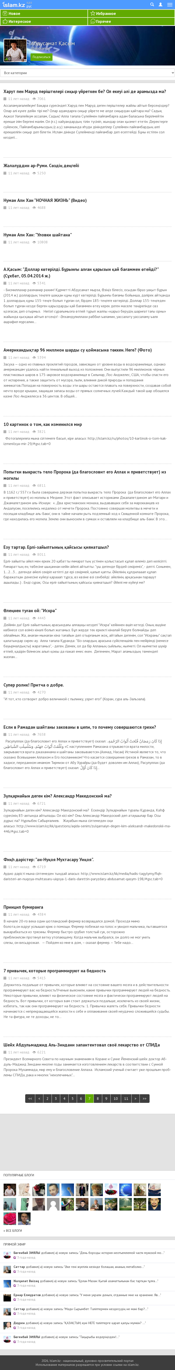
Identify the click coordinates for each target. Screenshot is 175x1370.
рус (29, 6)
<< (30, 1098)
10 (116, 1098)
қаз (29, 2)
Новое (14, 13)
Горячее (103, 21)
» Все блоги (13, 1231)
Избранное (106, 13)
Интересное (20, 21)
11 (126, 1098)
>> (145, 1098)
